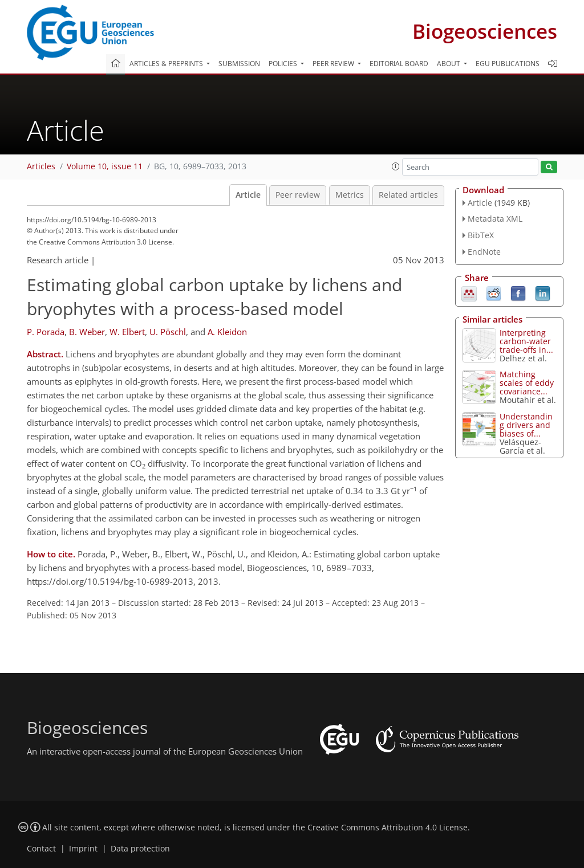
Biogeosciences (484, 31)
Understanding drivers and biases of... (526, 425)
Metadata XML (495, 218)
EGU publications (508, 63)
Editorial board (399, 63)
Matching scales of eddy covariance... (527, 383)
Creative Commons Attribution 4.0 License (387, 827)
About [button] (449, 63)
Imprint (83, 848)
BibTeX (481, 235)
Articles (41, 166)
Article (248, 195)
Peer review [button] (334, 63)
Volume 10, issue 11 (105, 166)
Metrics (349, 195)
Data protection (140, 848)
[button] (396, 166)
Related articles (408, 195)
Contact (41, 848)
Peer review (297, 195)
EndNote (484, 251)
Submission (239, 63)
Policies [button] (284, 63)
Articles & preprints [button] (167, 63)
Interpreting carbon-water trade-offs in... (526, 341)
